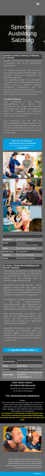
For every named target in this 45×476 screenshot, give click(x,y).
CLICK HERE (22, 148)
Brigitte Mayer (22, 366)
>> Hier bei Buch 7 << (25, 377)
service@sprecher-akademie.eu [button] (25, 396)
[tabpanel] (22, 98)
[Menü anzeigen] (38, 4)
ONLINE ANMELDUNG (22, 350)
